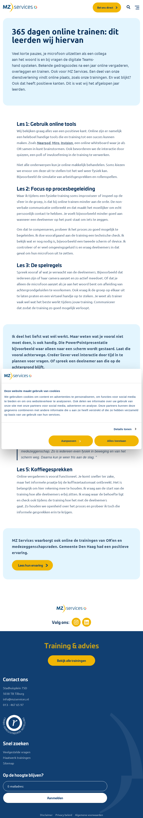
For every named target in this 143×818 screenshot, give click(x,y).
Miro (55, 143)
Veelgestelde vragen (16, 752)
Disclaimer (46, 815)
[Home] (71, 608)
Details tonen (122, 428)
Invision (67, 143)
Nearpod (44, 143)
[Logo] (20, 7)
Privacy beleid (63, 815)
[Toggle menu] (137, 7)
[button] (128, 7)
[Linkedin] (86, 622)
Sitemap (8, 763)
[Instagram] (76, 622)
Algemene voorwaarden (89, 815)
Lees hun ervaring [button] (33, 565)
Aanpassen (71, 440)
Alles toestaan (116, 440)
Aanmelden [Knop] (55, 797)
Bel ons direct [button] (108, 7)
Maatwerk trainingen (17, 757)
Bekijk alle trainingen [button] (71, 660)
